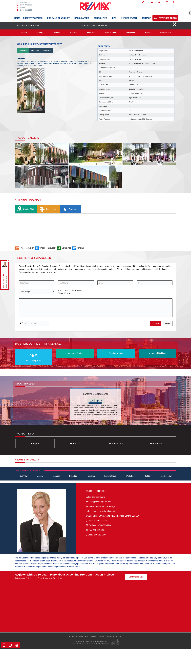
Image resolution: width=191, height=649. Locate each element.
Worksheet (130, 33)
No (61, 293)
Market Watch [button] (130, 18)
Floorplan (91, 33)
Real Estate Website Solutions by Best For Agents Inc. (91, 644)
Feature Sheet (110, 33)
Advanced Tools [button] (165, 18)
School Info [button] (101, 18)
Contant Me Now (136, 577)
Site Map (119, 636)
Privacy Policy (84, 636)
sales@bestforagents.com (99, 502)
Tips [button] (115, 18)
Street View (47, 209)
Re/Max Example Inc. (100, 507)
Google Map (25, 209)
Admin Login (73, 636)
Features (35, 50)
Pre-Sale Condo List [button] (59, 18)
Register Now (165, 33)
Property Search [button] (33, 18)
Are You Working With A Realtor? (70, 290)
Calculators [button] (82, 18)
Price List (73, 33)
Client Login (110, 636)
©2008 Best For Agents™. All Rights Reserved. (90, 642)
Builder (148, 33)
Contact (146, 18)
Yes (68, 293)
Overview (23, 33)
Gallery (40, 33)
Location (56, 33)
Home (17, 18)
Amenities (69, 209)
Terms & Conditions (97, 636)
